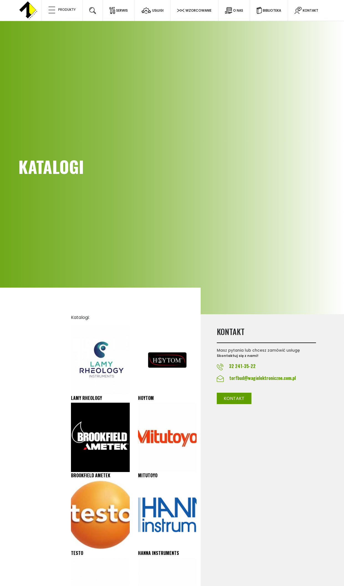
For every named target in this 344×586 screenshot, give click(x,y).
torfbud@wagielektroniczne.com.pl (262, 378)
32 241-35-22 (242, 366)
